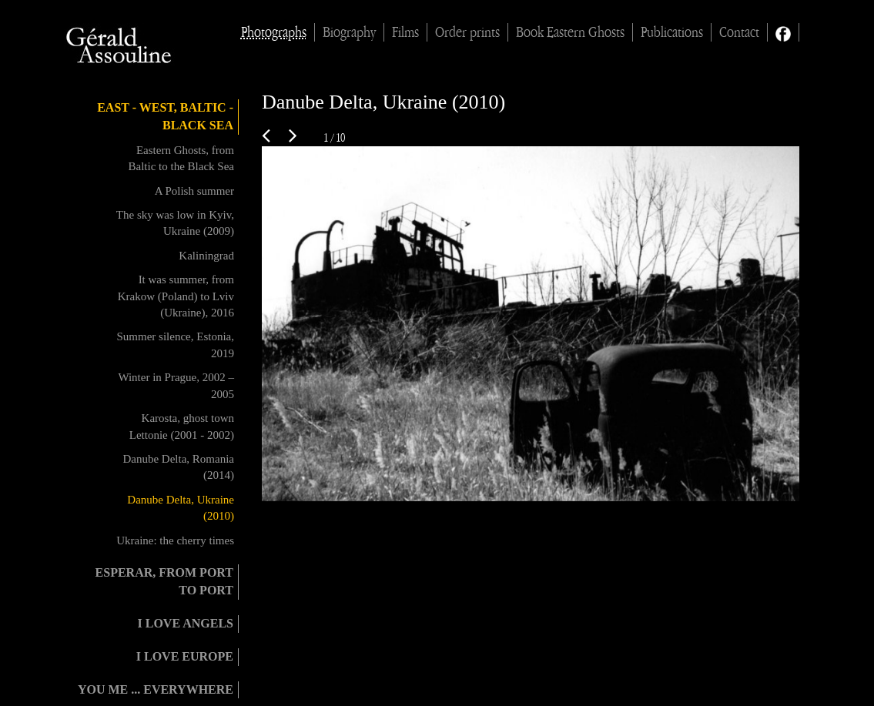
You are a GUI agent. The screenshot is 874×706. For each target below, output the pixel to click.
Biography (349, 32)
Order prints (467, 32)
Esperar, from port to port (164, 581)
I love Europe (184, 656)
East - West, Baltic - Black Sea (165, 116)
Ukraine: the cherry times (175, 540)
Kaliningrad (206, 255)
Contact (739, 32)
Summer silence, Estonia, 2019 (175, 344)
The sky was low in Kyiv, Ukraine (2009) (175, 223)
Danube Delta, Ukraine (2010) (180, 508)
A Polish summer (194, 191)
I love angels (185, 623)
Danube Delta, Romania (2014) (178, 467)
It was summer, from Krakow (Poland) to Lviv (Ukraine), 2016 (176, 296)
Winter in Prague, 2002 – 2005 (176, 385)
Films (405, 32)
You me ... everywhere (155, 689)
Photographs (273, 32)
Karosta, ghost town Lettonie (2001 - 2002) (181, 426)
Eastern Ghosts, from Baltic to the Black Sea (181, 158)
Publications (672, 32)
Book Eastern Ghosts (570, 32)
